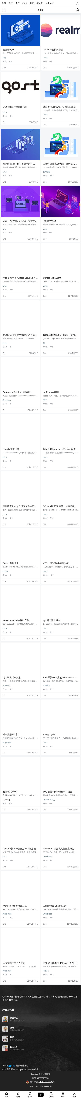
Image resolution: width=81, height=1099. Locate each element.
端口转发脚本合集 (12, 677)
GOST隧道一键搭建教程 (15, 106)
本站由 (5, 1066)
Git (44, 343)
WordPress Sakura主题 (54, 905)
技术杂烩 (46, 172)
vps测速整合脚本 (51, 620)
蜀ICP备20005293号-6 (40, 1078)
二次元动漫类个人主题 (14, 963)
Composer (7, 400)
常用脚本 (6, 685)
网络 (4, 58)
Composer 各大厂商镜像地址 (17, 392)
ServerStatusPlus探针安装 (16, 620)
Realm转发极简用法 (53, 49)
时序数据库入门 (10, 734)
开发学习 (6, 800)
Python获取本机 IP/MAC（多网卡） (61, 963)
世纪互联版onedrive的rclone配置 (59, 449)
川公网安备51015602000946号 (40, 1082)
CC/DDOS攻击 (49, 800)
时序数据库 (7, 743)
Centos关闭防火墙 (52, 278)
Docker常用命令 (11, 563)
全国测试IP (8, 49)
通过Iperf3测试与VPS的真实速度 (59, 106)
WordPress (47, 857)
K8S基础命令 (49, 734)
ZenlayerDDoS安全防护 (25, 1069)
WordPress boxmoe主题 (15, 905)
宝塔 (45, 400)
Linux (45, 58)
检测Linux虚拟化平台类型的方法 (19, 163)
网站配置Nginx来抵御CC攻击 (57, 791)
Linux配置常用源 (11, 449)
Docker (5, 571)
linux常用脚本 (50, 221)
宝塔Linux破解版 (51, 392)
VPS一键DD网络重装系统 (56, 563)
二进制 (47, 1074)
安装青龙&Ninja (10, 791)
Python (46, 971)
